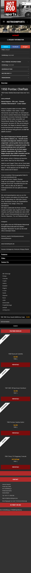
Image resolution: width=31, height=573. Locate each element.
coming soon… (6, 310)
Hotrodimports (16, 21)
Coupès (4, 281)
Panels (4, 293)
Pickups (4, 276)
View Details (15, 365)
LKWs (4, 301)
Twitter (5, 47)
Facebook (15, 47)
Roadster (4, 286)
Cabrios (4, 284)
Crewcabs (5, 279)
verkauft (4, 308)
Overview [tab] (4, 83)
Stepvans (4, 296)
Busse (4, 298)
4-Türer (4, 291)
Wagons (4, 288)
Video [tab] (3, 259)
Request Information (15, 40)
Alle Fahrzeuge (6, 274)
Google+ (25, 47)
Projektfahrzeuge (7, 305)
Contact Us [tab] (5, 263)
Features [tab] (4, 255)
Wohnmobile (5, 303)
